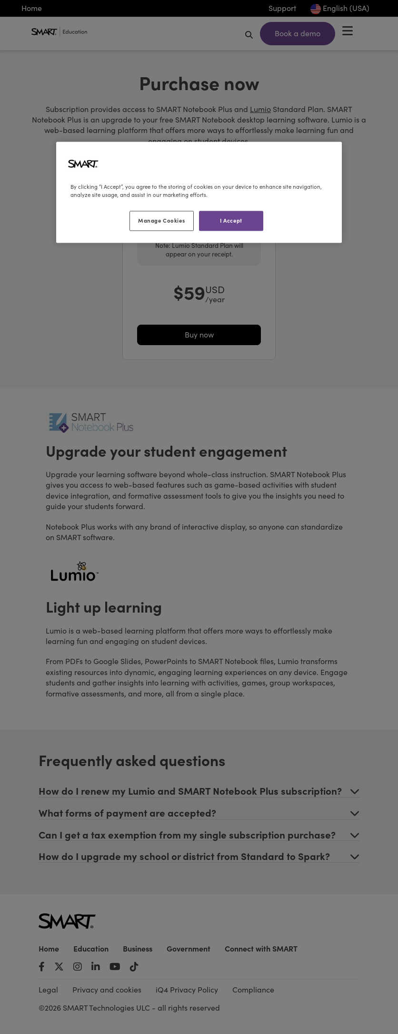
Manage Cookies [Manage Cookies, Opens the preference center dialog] (161, 221)
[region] (199, 192)
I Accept (231, 221)
